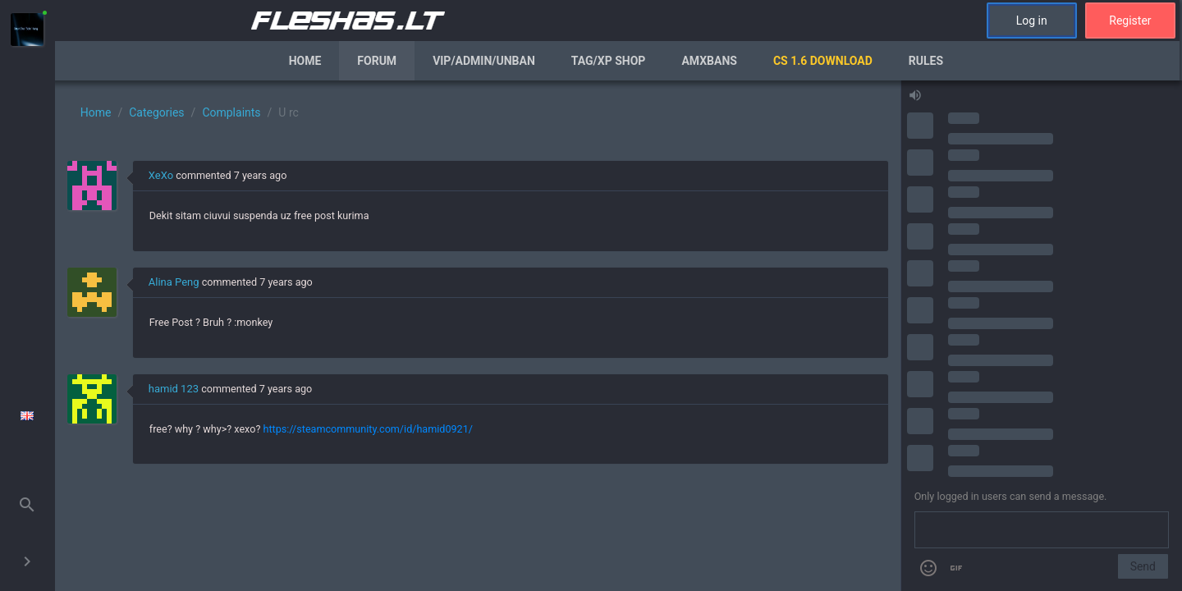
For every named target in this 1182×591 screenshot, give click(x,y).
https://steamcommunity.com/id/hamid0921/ (367, 429)
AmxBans (709, 60)
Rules (926, 60)
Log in (1031, 20)
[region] (477, 335)
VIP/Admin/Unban (484, 60)
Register (1130, 20)
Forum (376, 60)
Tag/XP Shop (608, 60)
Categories (156, 112)
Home (305, 60)
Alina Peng (174, 282)
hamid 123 (174, 389)
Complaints (231, 112)
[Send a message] (1041, 530)
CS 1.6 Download (823, 60)
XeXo (161, 175)
